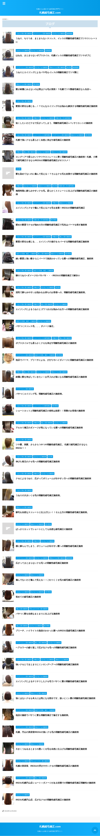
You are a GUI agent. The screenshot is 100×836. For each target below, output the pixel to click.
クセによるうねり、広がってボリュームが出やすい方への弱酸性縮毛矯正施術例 (53, 478)
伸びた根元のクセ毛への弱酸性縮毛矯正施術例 (38, 461)
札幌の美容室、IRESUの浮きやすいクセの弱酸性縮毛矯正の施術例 (47, 766)
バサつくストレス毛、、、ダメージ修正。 (35, 326)
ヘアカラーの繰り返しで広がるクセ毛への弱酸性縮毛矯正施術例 (46, 647)
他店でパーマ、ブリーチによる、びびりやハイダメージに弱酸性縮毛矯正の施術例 (54, 360)
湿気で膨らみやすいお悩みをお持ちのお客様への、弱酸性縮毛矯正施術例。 (51, 292)
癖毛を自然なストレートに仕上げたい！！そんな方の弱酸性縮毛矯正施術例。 (52, 512)
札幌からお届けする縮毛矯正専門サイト (50, 831)
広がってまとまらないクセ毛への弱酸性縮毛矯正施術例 (42, 563)
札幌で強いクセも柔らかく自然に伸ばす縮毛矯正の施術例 (43, 140)
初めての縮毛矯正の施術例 (28, 597)
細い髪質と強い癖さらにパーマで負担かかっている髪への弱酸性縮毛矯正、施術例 (54, 258)
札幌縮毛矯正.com (50, 12)
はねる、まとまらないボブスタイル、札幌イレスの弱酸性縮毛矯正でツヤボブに (53, 55)
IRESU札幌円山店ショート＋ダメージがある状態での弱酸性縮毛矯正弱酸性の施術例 (55, 783)
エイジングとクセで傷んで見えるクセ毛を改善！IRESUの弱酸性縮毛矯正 (50, 208)
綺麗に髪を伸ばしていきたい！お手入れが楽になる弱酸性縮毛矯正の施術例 (51, 377)
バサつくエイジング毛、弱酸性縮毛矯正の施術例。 (40, 394)
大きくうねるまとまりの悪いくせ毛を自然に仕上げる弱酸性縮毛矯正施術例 (51, 749)
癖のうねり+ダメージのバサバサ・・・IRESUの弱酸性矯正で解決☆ (48, 275)
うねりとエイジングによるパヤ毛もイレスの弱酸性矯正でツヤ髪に (47, 72)
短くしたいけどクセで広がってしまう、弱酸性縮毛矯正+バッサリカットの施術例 (54, 123)
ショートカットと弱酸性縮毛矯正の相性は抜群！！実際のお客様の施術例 (50, 411)
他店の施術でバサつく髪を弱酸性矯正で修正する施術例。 (43, 715)
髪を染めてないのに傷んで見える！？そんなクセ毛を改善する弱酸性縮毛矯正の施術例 (56, 174)
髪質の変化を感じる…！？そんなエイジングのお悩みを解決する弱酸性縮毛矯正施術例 (56, 106)
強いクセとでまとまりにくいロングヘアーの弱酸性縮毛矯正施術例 (47, 664)
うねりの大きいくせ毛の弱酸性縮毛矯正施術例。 (39, 495)
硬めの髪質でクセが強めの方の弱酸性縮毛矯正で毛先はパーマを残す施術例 (51, 225)
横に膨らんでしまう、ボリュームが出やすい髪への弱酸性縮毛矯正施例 (49, 546)
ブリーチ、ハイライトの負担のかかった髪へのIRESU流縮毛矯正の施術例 (50, 631)
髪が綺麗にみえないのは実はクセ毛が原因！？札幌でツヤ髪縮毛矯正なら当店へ (53, 89)
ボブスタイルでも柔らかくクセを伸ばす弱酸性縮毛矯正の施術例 (46, 343)
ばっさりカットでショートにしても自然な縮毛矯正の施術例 (44, 529)
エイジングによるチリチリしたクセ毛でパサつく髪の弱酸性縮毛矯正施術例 (51, 681)
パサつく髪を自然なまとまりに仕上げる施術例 (38, 614)
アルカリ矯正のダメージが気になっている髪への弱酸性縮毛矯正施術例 (49, 428)
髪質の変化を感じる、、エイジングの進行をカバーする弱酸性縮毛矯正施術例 (52, 242)
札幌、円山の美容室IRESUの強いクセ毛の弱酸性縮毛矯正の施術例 (47, 732)
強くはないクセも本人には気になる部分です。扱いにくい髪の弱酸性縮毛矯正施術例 (55, 698)
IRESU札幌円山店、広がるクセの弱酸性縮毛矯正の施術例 (43, 800)
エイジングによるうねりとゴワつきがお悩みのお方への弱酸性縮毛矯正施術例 (52, 309)
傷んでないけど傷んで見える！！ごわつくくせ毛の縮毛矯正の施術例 (48, 580)
